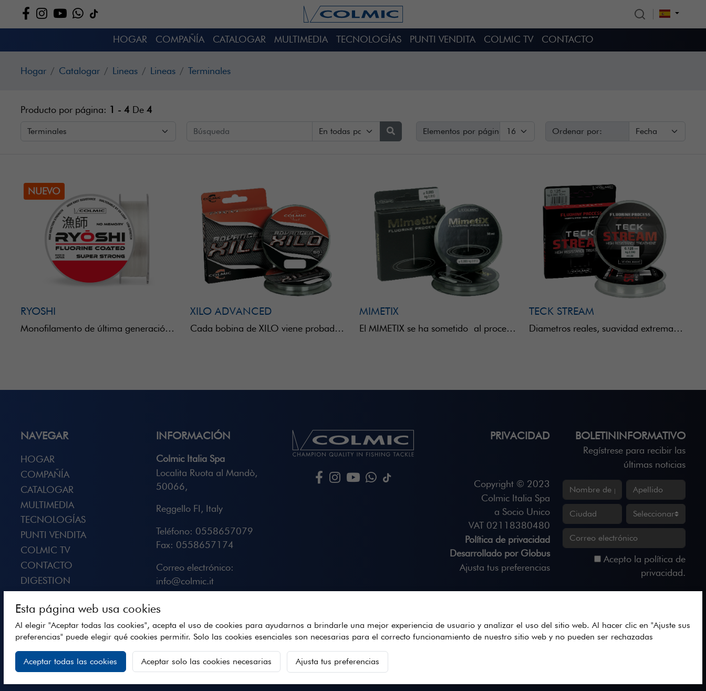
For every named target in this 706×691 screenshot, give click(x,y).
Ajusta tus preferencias (337, 661)
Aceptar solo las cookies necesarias (206, 661)
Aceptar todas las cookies (70, 661)
